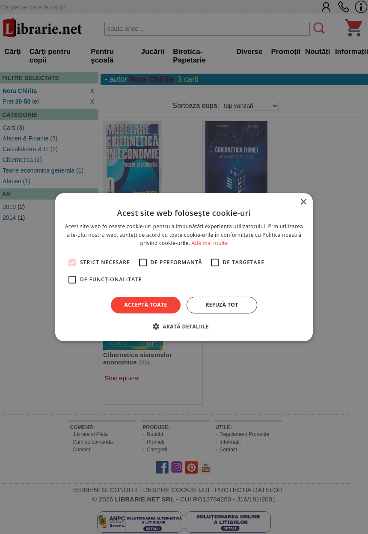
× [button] (303, 202)
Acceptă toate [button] (146, 304)
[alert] (184, 267)
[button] (184, 326)
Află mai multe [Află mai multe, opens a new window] (210, 243)
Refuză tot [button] (221, 304)
